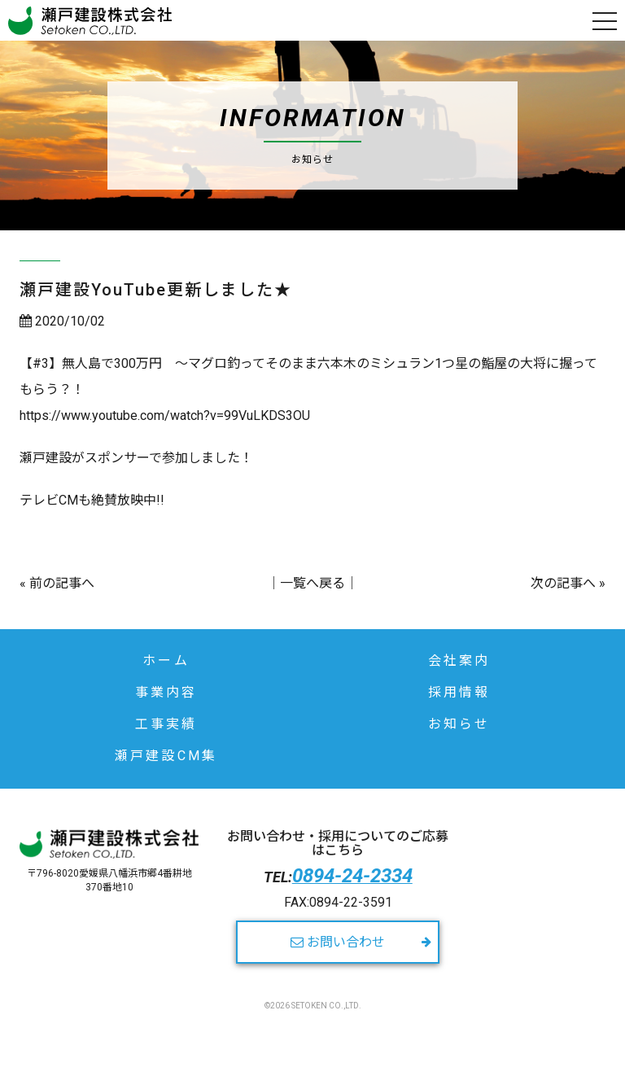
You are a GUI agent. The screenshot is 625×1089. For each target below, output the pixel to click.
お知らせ (459, 724)
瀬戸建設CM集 (166, 755)
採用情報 (459, 692)
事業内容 (166, 692)
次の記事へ (563, 583)
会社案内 (459, 660)
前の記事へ (61, 583)
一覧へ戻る (312, 583)
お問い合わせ (338, 942)
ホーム (166, 660)
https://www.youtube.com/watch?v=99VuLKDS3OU (165, 415)
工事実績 (166, 724)
